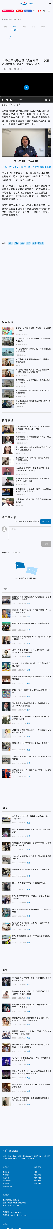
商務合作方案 (8, 1187)
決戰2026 (27, 11)
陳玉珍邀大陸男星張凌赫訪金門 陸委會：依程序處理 (8, 362)
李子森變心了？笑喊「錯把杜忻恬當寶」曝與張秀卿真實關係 (6, 981)
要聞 (44, 11)
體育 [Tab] (43, 27)
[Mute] (10, 99)
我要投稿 (37, 1184)
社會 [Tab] (24, 27)
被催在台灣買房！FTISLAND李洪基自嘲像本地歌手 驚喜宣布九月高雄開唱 (6, 1074)
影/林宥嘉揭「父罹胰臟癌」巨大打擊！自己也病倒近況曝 (6, 1087)
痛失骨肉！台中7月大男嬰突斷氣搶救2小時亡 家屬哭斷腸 (6, 819)
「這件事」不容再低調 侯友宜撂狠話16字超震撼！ (8, 502)
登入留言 (46, 522)
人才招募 (6, 1175)
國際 (28, 657)
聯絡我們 (37, 1178)
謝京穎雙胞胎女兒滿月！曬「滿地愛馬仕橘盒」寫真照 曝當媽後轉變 (6, 994)
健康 (28, 643)
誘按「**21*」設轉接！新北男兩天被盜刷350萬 (6, 693)
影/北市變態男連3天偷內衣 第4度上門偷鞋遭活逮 (6, 832)
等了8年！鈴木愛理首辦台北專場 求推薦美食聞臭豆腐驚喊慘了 (6, 1061)
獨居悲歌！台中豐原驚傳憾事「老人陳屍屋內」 (6, 746)
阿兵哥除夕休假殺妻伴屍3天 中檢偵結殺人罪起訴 (8, 341)
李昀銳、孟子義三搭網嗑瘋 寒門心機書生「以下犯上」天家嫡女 (6, 1008)
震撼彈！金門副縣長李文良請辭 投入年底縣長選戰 (8, 331)
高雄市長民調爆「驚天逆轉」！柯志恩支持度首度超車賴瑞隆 (6, 733)
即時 (34, 11)
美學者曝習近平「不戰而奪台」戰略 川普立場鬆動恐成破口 (6, 773)
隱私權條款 (7, 1181)
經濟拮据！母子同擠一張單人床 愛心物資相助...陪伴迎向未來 (6, 926)
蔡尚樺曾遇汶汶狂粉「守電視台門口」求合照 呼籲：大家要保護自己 (6, 1047)
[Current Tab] (6, 552)
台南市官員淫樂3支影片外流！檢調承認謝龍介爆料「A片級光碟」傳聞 (8, 429)
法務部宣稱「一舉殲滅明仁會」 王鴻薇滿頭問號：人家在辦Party (8, 492)
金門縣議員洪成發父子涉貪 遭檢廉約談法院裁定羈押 (8, 383)
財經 (28, 630)
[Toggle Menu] (49, 11)
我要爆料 (37, 1181)
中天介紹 (6, 1172)
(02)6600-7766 (13, 1206)
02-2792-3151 (16, 1212)
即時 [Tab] (5, 27)
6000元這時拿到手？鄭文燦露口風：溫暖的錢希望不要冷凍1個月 (8, 471)
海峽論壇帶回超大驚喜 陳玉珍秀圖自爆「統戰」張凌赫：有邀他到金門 (8, 373)
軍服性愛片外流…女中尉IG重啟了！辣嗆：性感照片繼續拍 (8, 461)
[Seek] (26, 96)
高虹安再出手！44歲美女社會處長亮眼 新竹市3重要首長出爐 (8, 450)
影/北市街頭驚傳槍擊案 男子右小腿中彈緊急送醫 (6, 939)
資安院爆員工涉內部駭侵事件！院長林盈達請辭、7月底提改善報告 (6, 706)
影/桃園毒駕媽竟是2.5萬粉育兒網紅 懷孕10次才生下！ (6, 912)
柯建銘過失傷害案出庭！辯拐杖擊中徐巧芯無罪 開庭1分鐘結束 (6, 846)
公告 (36, 1172)
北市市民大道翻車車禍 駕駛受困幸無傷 (6, 886)
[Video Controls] (46, 100)
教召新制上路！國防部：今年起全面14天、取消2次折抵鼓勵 (6, 719)
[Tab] (16, 552)
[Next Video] (6, 99)
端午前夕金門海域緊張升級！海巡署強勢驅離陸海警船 (8, 352)
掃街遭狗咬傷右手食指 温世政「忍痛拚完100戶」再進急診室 (6, 613)
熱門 (39, 11)
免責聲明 (6, 1184)
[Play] (2, 99)
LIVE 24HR (8, 11)
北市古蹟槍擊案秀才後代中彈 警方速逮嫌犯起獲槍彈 (6, 759)
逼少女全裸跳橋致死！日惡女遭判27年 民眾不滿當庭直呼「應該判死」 (6, 653)
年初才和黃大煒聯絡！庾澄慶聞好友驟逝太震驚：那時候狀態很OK (6, 1101)
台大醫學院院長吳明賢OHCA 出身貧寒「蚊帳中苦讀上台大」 (6, 640)
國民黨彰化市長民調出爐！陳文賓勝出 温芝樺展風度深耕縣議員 (6, 600)
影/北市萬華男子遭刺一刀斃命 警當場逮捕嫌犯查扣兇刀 (6, 899)
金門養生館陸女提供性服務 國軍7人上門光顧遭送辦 (8, 393)
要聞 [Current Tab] (15, 27)
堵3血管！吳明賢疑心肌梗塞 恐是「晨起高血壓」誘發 (6, 666)
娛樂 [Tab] (34, 27)
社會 (28, 696)
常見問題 (37, 1175)
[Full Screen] (50, 99)
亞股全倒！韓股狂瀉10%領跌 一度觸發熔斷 (6, 626)
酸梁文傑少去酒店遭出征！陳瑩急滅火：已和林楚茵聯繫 (6, 680)
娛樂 (28, 985)
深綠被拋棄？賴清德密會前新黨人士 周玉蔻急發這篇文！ (8, 440)
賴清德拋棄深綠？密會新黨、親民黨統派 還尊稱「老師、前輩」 (8, 481)
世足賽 (19, 11)
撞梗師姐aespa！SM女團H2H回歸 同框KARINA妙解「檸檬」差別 (6, 1034)
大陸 (28, 776)
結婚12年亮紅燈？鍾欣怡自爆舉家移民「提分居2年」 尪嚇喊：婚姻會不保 (6, 1021)
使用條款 (6, 1178)
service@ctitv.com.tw (19, 1215)
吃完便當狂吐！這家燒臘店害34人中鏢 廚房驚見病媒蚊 (8, 404)
